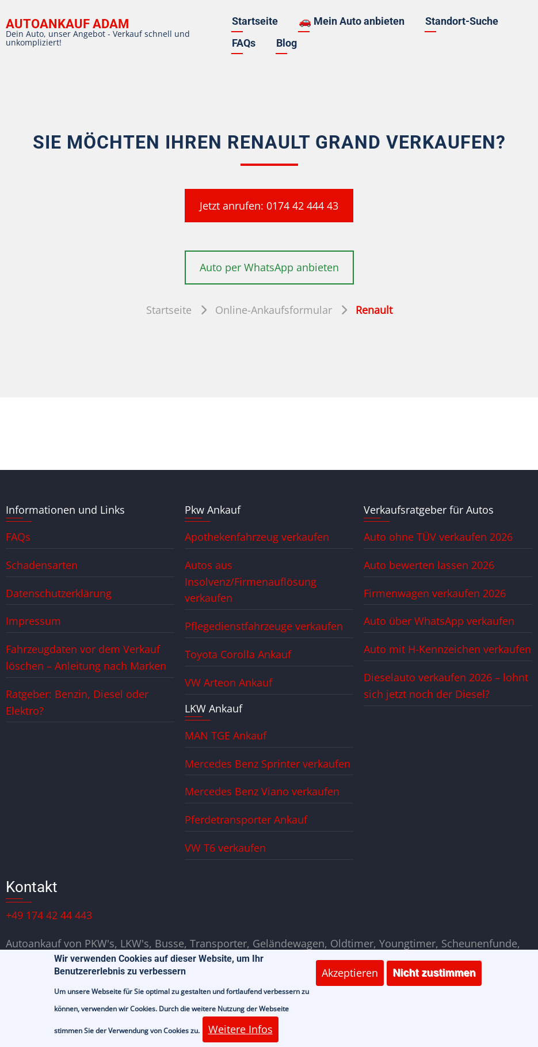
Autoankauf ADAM (67, 24)
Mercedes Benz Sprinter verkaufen (267, 764)
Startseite (255, 21)
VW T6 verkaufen (225, 848)
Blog (286, 43)
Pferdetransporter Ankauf (246, 819)
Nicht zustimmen (433, 978)
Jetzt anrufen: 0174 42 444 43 (269, 206)
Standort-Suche (461, 21)
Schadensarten (42, 565)
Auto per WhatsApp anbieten (269, 267)
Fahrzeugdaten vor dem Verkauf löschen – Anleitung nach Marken (86, 657)
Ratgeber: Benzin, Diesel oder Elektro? (77, 702)
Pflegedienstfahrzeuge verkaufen (264, 626)
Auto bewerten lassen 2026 (429, 565)
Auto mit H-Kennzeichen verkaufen (447, 649)
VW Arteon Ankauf (228, 682)
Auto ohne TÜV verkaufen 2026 (438, 537)
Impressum (33, 621)
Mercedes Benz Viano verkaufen (262, 791)
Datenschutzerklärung (59, 593)
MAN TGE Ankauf (225, 735)
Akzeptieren (350, 978)
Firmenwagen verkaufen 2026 (435, 593)
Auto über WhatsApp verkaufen (439, 621)
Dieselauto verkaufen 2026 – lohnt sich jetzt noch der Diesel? (446, 685)
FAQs (243, 43)
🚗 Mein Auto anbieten (352, 21)
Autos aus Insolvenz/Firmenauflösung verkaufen (250, 581)
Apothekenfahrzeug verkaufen (257, 537)
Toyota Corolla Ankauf (238, 654)
